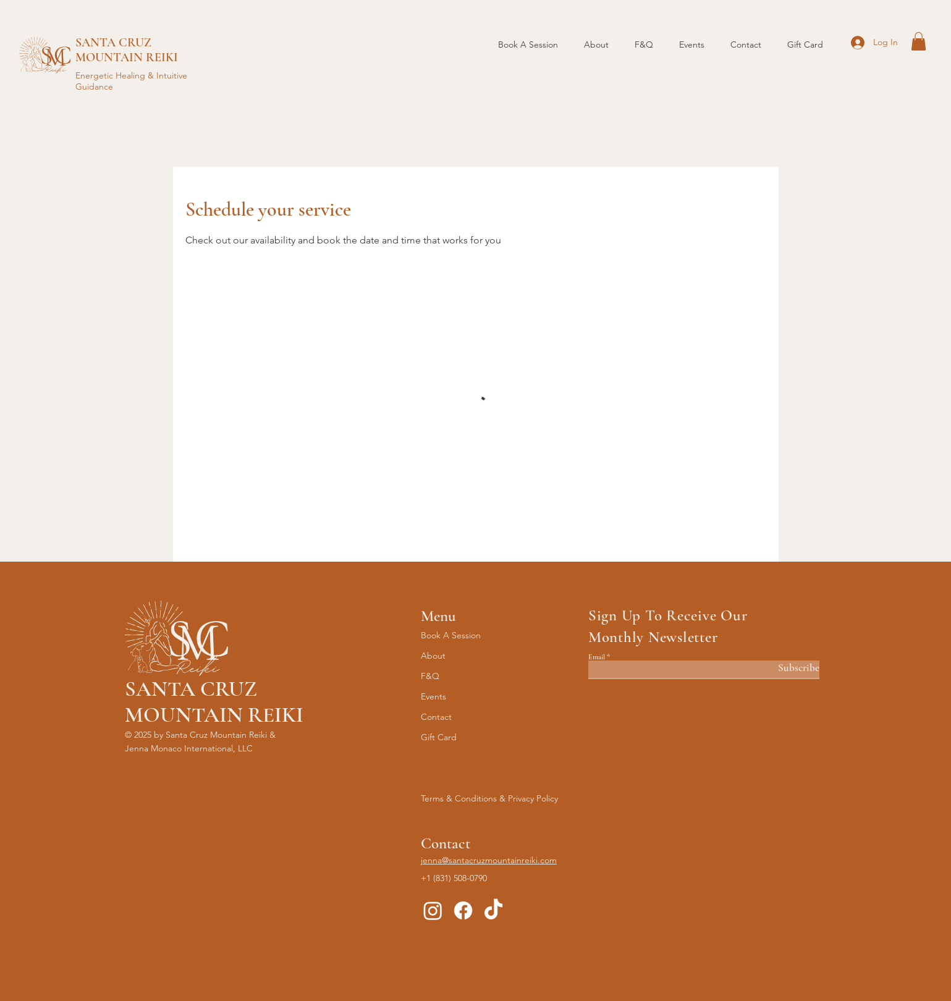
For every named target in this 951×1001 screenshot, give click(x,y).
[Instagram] (433, 910)
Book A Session (451, 635)
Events (433, 696)
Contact (436, 716)
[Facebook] (463, 910)
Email (596, 657)
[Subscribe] (788, 668)
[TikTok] (493, 910)
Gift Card (439, 737)
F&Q (430, 676)
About (433, 655)
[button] (918, 41)
